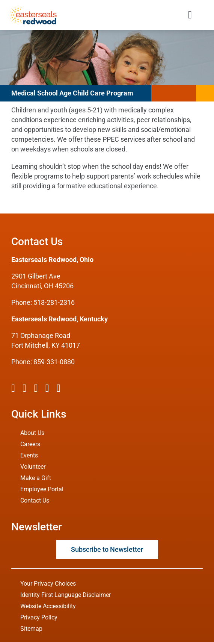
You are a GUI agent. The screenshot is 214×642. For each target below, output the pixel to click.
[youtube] (47, 388)
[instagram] (36, 388)
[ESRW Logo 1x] (33, 9)
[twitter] (24, 388)
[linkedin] (58, 388)
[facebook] (13, 388)
